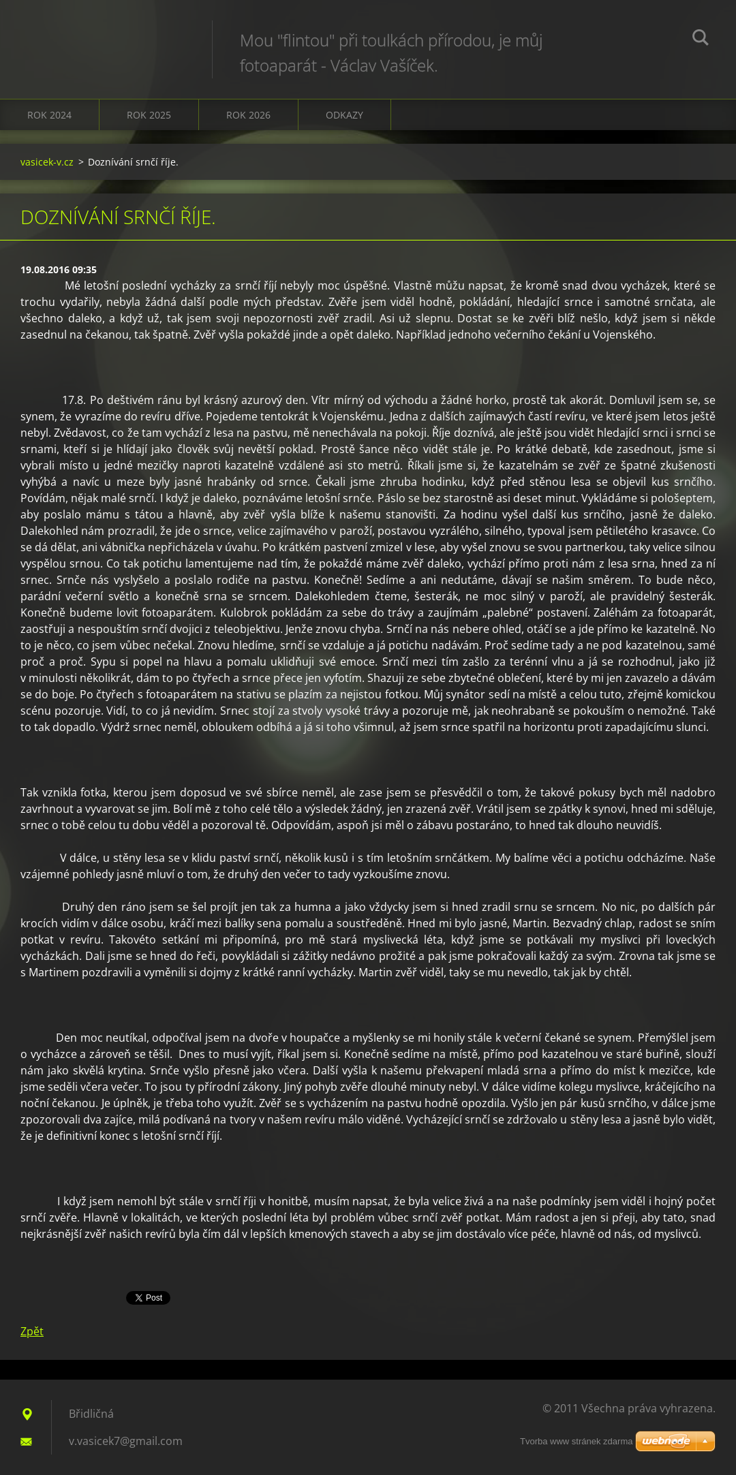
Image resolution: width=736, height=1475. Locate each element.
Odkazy (344, 114)
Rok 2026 (248, 114)
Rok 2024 (49, 114)
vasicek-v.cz (47, 161)
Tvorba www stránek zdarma (576, 1441)
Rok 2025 (149, 114)
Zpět (32, 1331)
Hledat (700, 39)
